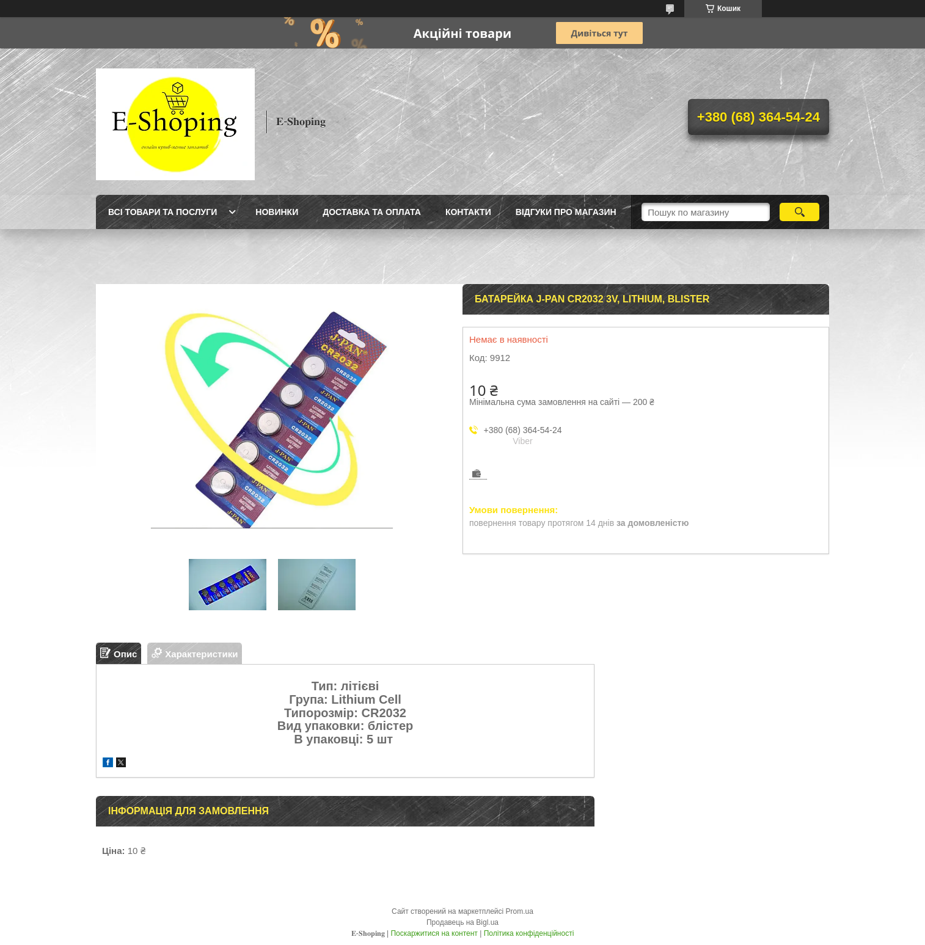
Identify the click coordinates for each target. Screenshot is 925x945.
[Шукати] (799, 212)
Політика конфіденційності (529, 933)
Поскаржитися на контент (433, 933)
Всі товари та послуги (162, 212)
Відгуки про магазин (566, 212)
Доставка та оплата (372, 212)
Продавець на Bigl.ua (462, 922)
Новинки (276, 212)
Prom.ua (519, 911)
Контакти (468, 212)
